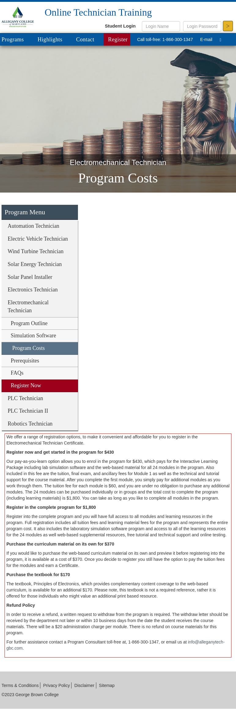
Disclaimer (84, 685)
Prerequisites (25, 361)
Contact (85, 39)
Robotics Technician (30, 424)
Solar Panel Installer (30, 277)
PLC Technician (25, 398)
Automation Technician (33, 226)
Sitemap (107, 685)
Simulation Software (33, 335)
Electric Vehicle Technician (38, 239)
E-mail (206, 39)
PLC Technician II (28, 411)
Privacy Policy (56, 685)
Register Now (26, 385)
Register (118, 39)
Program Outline (29, 323)
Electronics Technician (33, 290)
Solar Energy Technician (35, 264)
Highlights (50, 39)
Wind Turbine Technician (36, 251)
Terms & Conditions (20, 685)
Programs (17, 39)
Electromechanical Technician (28, 306)
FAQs (17, 373)
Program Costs (28, 348)
